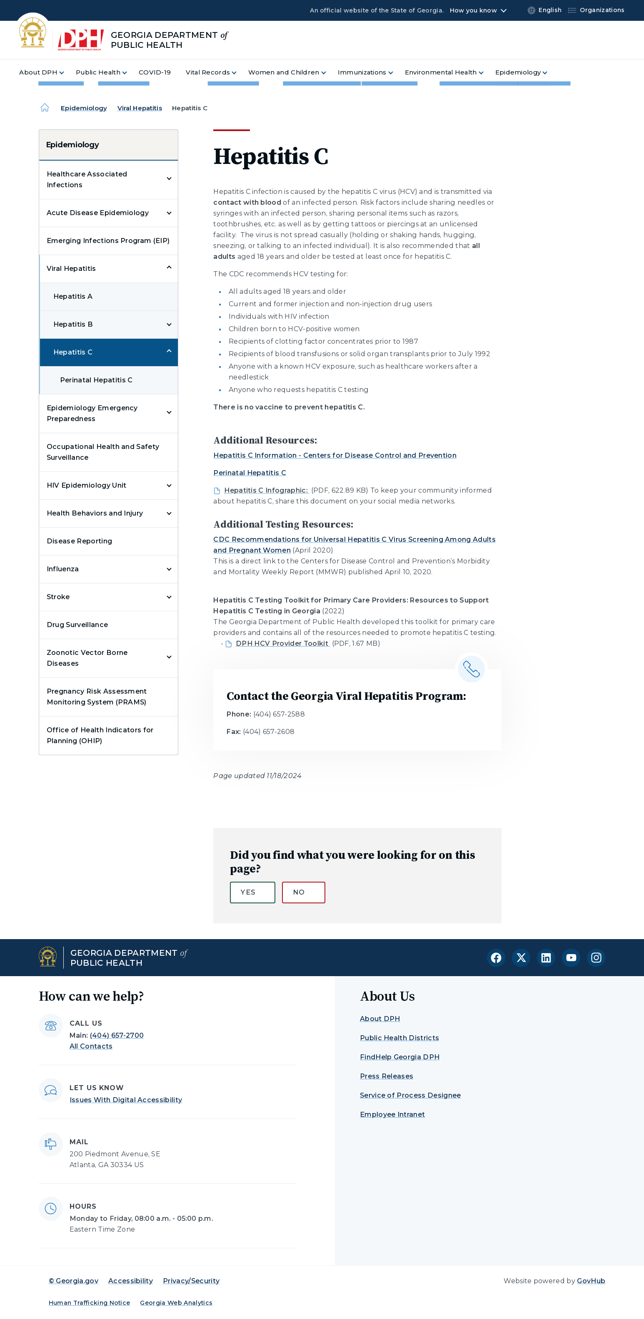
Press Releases (386, 1076)
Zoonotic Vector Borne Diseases (87, 658)
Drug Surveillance (77, 625)
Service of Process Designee (410, 1095)
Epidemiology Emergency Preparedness (92, 413)
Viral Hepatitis (139, 108)
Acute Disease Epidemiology (98, 213)
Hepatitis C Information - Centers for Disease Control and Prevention (335, 455)
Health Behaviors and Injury (95, 513)
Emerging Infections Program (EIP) (108, 241)
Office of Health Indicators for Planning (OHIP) (100, 735)
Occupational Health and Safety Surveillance (103, 452)
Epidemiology (84, 108)
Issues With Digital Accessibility (126, 1100)
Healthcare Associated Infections (87, 179)
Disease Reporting (79, 541)
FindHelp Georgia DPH (399, 1057)
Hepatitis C (73, 352)
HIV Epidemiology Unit (87, 485)
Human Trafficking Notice (89, 1303)
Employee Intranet (392, 1114)
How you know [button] (473, 10)
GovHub (591, 1281)
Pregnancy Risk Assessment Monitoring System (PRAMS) (97, 696)
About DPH (380, 1019)
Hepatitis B (73, 324)
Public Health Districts (399, 1038)
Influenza (63, 569)
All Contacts (91, 1046)
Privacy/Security (191, 1281)
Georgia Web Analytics (176, 1303)
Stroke (58, 597)
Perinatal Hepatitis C (96, 380)
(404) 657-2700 (117, 1035)
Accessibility (130, 1281)
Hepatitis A (73, 296)
